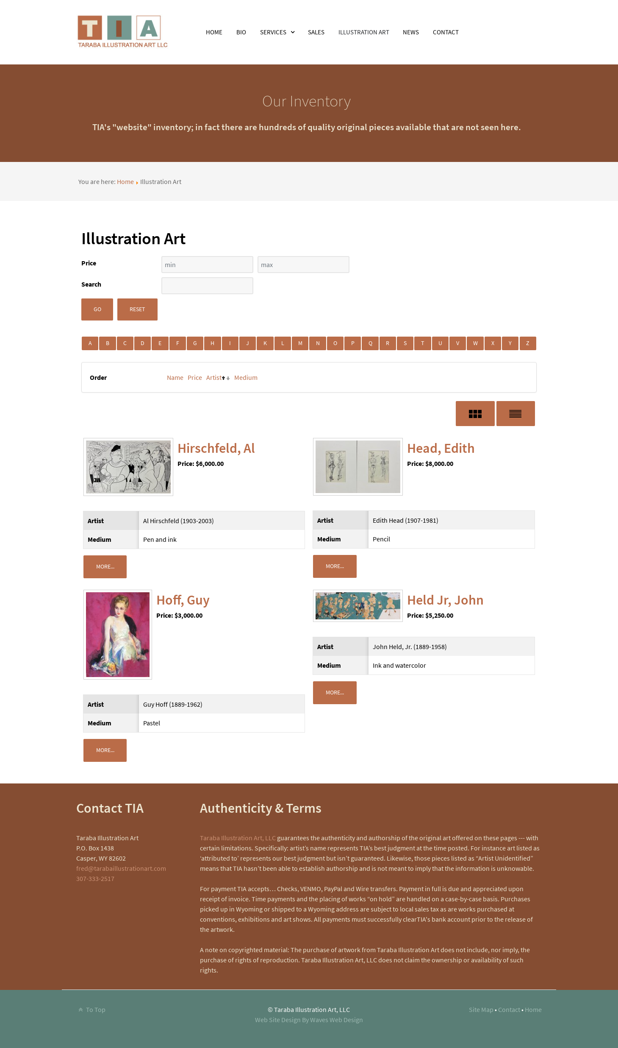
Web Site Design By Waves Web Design (309, 1019)
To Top (91, 1009)
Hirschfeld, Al (216, 448)
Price (195, 377)
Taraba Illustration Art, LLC (238, 837)
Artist (214, 377)
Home (125, 181)
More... (105, 566)
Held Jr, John (445, 599)
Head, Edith (441, 448)
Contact (509, 1009)
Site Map (481, 1009)
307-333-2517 (95, 878)
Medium (246, 377)
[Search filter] (207, 285)
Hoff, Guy (183, 599)
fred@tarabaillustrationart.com (121, 868)
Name (175, 377)
